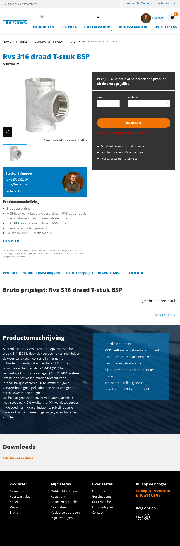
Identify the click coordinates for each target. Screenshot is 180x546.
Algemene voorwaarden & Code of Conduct (107, 537)
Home (7, 41)
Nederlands (164, 3)
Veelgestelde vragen (65, 512)
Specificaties (134, 273)
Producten (43, 26)
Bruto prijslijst (79, 273)
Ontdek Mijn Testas (64, 491)
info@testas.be (16, 184)
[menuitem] (122, 4)
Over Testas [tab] (102, 484)
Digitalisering (98, 26)
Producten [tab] (19, 484)
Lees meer (11, 241)
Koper (14, 502)
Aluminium (17, 491)
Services (69, 26)
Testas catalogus (18, 458)
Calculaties (58, 507)
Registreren (59, 496)
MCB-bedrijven (102, 507)
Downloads (108, 273)
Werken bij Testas (138, 3)
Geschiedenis (101, 496)
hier (16, 223)
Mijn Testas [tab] (61, 484)
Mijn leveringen (62, 518)
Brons (14, 512)
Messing (15, 507)
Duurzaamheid (133, 26)
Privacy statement (50, 537)
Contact (97, 512)
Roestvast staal (20, 496)
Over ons (98, 491)
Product (10, 273)
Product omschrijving (41, 273)
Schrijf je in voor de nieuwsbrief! (153, 493)
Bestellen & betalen (65, 502)
